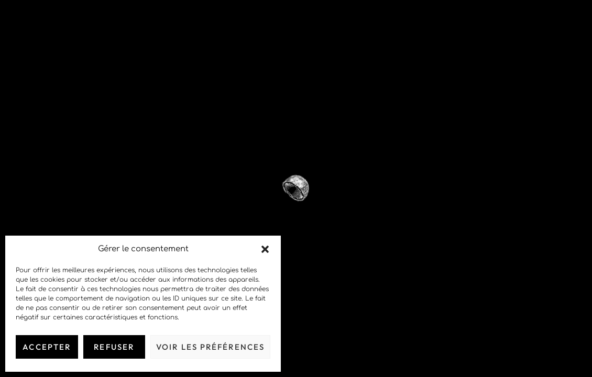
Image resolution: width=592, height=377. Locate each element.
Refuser (114, 347)
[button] (265, 249)
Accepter (47, 347)
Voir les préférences (210, 347)
